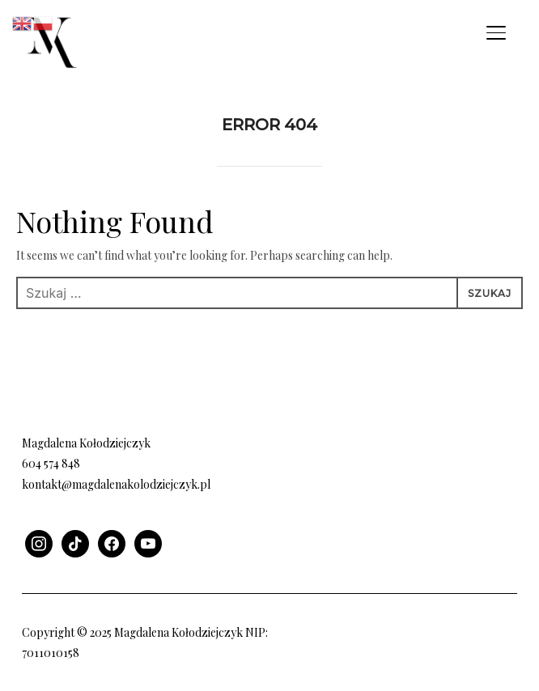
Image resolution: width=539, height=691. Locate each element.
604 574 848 (51, 463)
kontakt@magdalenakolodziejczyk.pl (116, 484)
